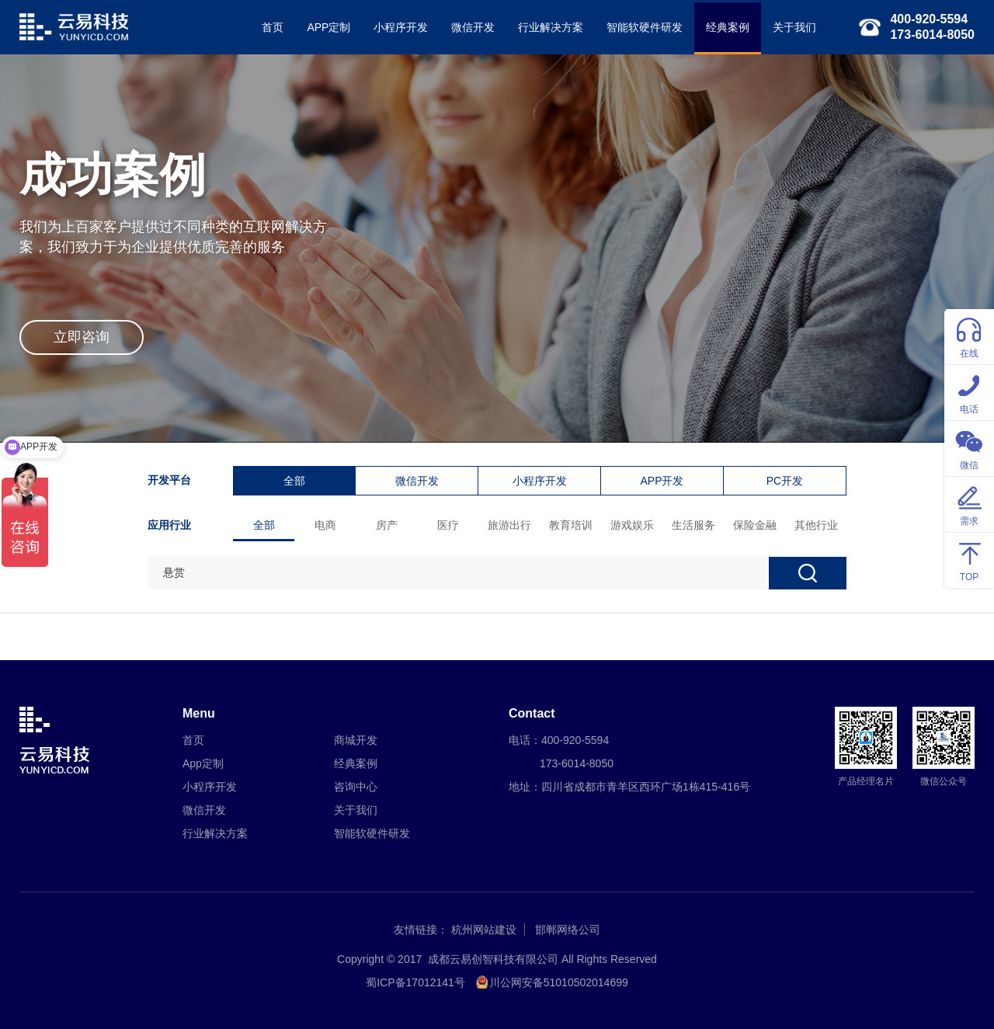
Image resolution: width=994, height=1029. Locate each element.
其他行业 (816, 525)
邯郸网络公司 (567, 929)
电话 (969, 392)
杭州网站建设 (483, 929)
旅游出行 (509, 525)
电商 (325, 525)
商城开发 (355, 740)
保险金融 (755, 525)
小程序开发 (401, 27)
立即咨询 (81, 337)
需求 (969, 504)
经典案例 (727, 27)
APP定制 (328, 27)
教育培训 (571, 525)
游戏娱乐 (632, 525)
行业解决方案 (550, 27)
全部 (294, 481)
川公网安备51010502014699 (558, 982)
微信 (969, 448)
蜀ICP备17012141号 (415, 982)
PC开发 (784, 481)
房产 (387, 525)
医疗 (448, 525)
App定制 (203, 763)
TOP (969, 559)
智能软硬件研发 (644, 27)
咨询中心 (355, 786)
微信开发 (473, 27)
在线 (969, 336)
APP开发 (661, 481)
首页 (272, 27)
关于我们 (794, 27)
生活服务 (693, 525)
